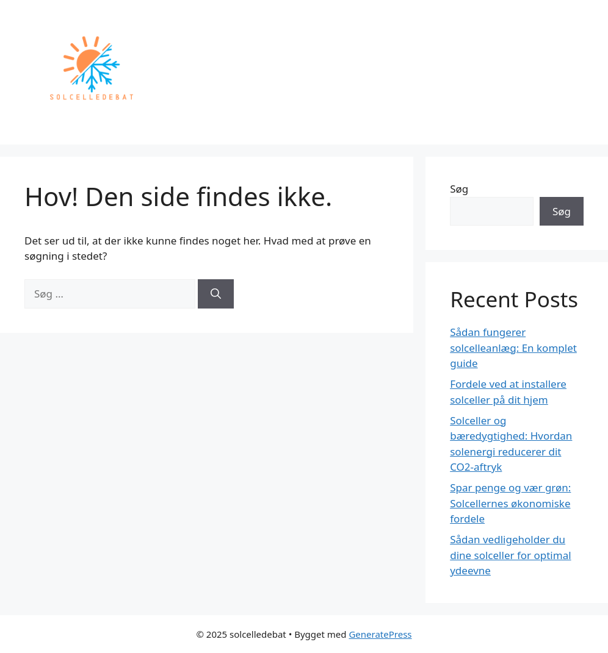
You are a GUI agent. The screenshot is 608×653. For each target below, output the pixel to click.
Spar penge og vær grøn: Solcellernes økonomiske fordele (510, 503)
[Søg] (216, 294)
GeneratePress (380, 634)
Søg (459, 189)
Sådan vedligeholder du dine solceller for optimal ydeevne (510, 554)
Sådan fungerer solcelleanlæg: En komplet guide (513, 347)
